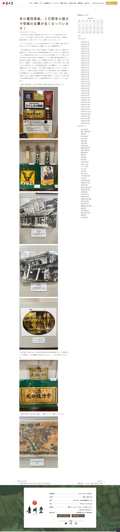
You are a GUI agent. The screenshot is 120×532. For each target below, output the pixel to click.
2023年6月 (84, 123)
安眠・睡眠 (84, 131)
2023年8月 (84, 118)
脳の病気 (83, 203)
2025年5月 (84, 70)
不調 (82, 143)
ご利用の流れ (72, 3)
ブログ (41, 3)
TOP (30, 3)
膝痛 (82, 155)
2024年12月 (84, 81)
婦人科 (83, 173)
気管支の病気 (85, 187)
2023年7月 (84, 121)
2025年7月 (84, 65)
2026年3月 (84, 46)
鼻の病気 (83, 217)
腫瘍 (82, 208)
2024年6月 (84, 95)
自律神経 (83, 210)
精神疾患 (83, 196)
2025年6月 (84, 67)
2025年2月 (84, 77)
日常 (82, 138)
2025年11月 (84, 56)
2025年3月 (84, 74)
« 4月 (79, 36)
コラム (83, 166)
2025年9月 (84, 60)
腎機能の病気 (85, 206)
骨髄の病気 (84, 150)
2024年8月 (84, 91)
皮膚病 (83, 192)
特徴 (61, 3)
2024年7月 (84, 93)
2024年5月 (84, 97)
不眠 (82, 171)
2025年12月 (84, 53)
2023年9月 (84, 116)
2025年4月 (84, 72)
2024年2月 (84, 104)
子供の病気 (84, 176)
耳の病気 (83, 129)
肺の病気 (83, 201)
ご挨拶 (36, 3)
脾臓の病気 (84, 148)
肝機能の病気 (85, 199)
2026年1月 (84, 51)
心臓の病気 (84, 180)
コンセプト (55, 3)
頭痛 (82, 159)
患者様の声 (47, 3)
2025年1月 (84, 79)
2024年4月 (84, 100)
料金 (65, 3)
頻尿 (82, 134)
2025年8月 (84, 63)
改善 (82, 141)
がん (82, 169)
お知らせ (87, 3)
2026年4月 (84, 44)
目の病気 (83, 194)
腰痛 (82, 157)
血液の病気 (84, 213)
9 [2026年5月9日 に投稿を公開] (97, 25)
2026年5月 (84, 42)
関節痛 (83, 152)
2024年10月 (84, 86)
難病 (82, 215)
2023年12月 (84, 109)
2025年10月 (84, 58)
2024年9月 (84, 88)
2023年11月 (84, 111)
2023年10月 (84, 114)
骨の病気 (83, 145)
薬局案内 (80, 3)
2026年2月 (84, 49)
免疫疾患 (83, 162)
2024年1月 (84, 107)
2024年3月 (84, 102)
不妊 (82, 178)
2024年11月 (84, 84)
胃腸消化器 (84, 189)
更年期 (83, 185)
